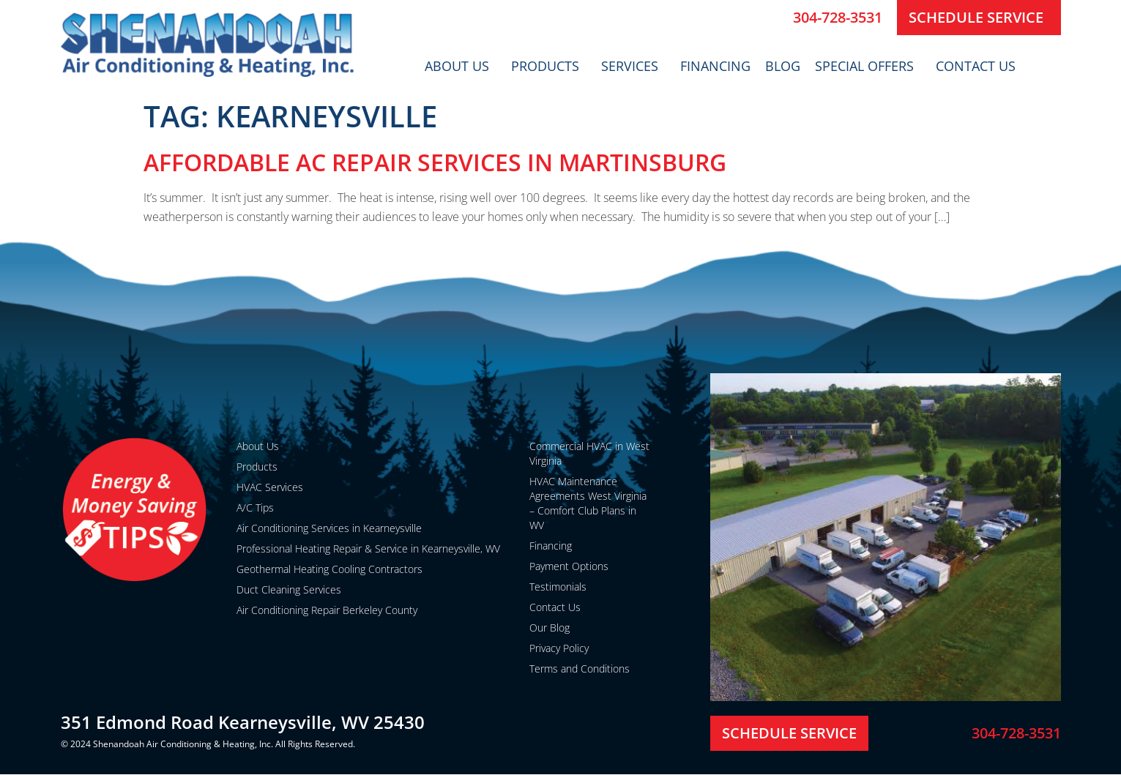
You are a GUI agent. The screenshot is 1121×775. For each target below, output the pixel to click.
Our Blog (549, 627)
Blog (782, 66)
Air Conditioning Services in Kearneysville (329, 528)
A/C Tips (255, 507)
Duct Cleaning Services (289, 589)
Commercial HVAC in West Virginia (589, 453)
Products (548, 66)
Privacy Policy (559, 648)
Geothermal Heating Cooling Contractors (329, 569)
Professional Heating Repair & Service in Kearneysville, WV (368, 548)
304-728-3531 (837, 17)
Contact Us (979, 66)
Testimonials (557, 587)
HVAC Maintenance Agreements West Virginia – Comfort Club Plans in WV (588, 503)
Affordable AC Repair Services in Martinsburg (435, 162)
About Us (460, 66)
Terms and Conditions (579, 668)
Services (633, 66)
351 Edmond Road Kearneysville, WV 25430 (243, 722)
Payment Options (568, 566)
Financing (715, 66)
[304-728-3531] (776, 17)
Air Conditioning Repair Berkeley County (327, 610)
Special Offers (868, 66)
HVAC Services (270, 487)
